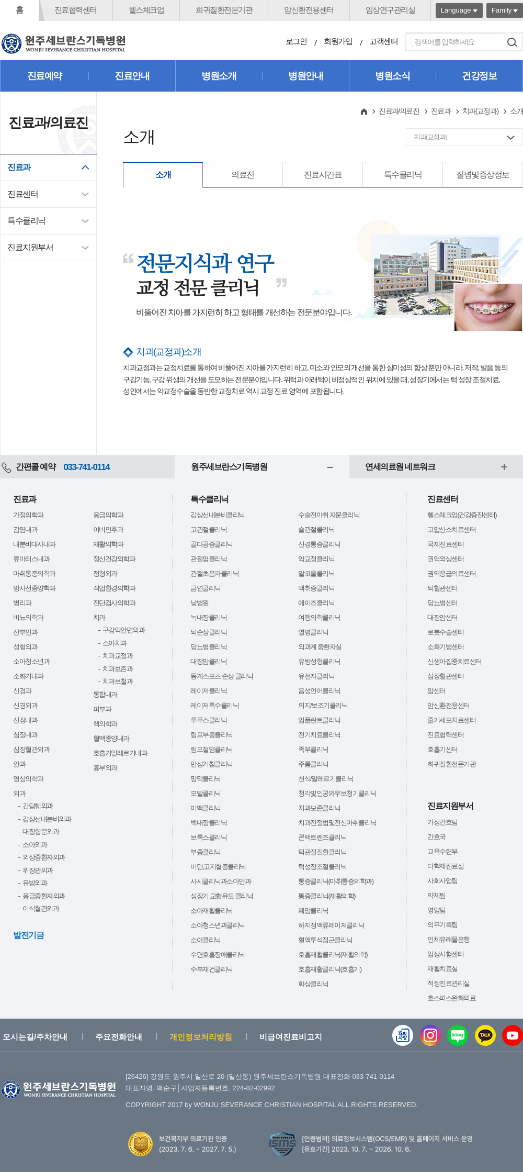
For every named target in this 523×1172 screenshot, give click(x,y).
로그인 (296, 41)
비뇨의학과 (28, 617)
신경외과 (25, 705)
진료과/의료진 (399, 111)
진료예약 (44, 76)
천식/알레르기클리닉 (326, 779)
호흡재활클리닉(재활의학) (332, 954)
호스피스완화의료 (451, 998)
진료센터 (22, 193)
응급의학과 (108, 515)
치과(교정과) (480, 111)
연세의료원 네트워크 (400, 466)
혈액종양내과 (111, 738)
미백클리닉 (205, 808)
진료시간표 (323, 174)
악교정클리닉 (316, 559)
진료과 (18, 167)
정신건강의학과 (114, 559)
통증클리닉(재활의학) (326, 896)
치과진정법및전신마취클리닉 (337, 823)
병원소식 (392, 76)
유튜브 (512, 1035)
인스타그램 (430, 1035)
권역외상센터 (445, 559)
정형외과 (105, 573)
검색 (512, 42)
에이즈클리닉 (316, 603)
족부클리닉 (313, 749)
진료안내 (132, 76)
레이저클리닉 (208, 691)
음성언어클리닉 (319, 691)
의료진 (242, 174)
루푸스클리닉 (208, 720)
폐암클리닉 (313, 910)
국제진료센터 (445, 544)
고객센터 (383, 41)
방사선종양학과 (34, 588)
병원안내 (305, 76)
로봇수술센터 (445, 632)
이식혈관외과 (40, 908)
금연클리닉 (205, 588)
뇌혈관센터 (442, 588)
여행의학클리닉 (319, 617)
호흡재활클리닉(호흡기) (329, 969)
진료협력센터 (75, 9)
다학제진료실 (445, 866)
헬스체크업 (146, 9)
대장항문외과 (40, 831)
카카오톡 (485, 1035)
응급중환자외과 (43, 896)
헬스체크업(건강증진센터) (461, 515)
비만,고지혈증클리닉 (218, 866)
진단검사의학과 (114, 603)
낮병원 (199, 603)
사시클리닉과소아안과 (220, 881)
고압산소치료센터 (451, 529)
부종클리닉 (205, 852)
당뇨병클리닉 (208, 647)
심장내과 (25, 735)
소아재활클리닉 (211, 910)
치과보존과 (118, 669)
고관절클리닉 (208, 529)
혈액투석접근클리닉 (325, 940)
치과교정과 (118, 656)
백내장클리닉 (208, 823)
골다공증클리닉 (211, 544)
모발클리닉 (205, 793)
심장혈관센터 (445, 676)
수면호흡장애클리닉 (217, 954)
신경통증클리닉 (319, 544)
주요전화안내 (118, 1036)
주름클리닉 (313, 764)
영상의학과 (28, 779)
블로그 (457, 1035)
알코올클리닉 (316, 573)
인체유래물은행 (448, 939)
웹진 (402, 1035)
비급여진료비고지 (290, 1036)
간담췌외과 (37, 806)
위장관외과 (37, 870)
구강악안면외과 (124, 630)
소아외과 (34, 845)
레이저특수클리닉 (214, 705)
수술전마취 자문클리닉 (328, 515)
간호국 (436, 837)
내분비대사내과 (34, 544)
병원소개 (218, 76)
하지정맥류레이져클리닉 (331, 925)
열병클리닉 (313, 632)
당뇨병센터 (442, 603)
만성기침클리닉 (211, 764)
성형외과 (25, 647)
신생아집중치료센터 (454, 661)
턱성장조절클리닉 (322, 866)
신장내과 (25, 720)
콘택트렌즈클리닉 (322, 837)
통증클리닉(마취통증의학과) (335, 881)
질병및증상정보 (482, 174)
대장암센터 (442, 617)
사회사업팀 (442, 881)
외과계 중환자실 (320, 647)
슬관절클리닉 (316, 529)
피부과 (102, 709)
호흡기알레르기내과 (120, 753)
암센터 (436, 691)
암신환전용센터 (309, 9)
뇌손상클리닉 (208, 632)
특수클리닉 (26, 220)
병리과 (22, 603)
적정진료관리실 (448, 983)
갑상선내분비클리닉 (217, 515)
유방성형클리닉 (319, 661)
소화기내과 (28, 676)
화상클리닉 (313, 984)
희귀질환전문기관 (224, 9)
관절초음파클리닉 (214, 573)
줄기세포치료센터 (451, 720)
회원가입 (338, 41)
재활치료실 (442, 969)
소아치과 (115, 643)
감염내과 (25, 529)
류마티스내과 (31, 559)
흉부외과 (105, 768)
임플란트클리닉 (319, 720)
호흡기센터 (442, 749)
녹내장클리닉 (208, 617)
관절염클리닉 (208, 559)
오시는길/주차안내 (35, 1036)
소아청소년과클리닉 (217, 925)
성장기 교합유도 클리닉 (221, 896)
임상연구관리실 (390, 9)
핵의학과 (105, 724)
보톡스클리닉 (208, 837)
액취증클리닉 (316, 588)
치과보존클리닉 (319, 808)
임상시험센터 (445, 954)
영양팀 (436, 910)
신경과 (22, 691)
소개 (162, 174)
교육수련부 (442, 851)
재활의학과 (108, 544)
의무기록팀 (442, 925)
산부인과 (25, 632)
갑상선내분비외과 (46, 819)
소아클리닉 (205, 940)
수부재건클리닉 (211, 969)
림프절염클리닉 (211, 749)
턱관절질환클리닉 (322, 852)
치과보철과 (118, 681)
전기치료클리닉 (319, 735)
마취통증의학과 (34, 573)
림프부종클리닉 (211, 735)
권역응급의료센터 (451, 573)
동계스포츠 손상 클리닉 (221, 676)
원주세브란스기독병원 (229, 466)
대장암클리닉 (208, 661)
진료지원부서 (30, 247)
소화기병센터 (445, 647)
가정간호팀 (442, 822)
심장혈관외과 (31, 749)
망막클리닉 (205, 779)
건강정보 (479, 76)
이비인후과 (108, 529)
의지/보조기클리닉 (322, 705)
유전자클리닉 (316, 676)
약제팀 (436, 895)
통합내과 (105, 694)
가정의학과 (28, 515)
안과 (19, 764)
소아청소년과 (31, 661)
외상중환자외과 (43, 857)
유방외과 (34, 883)
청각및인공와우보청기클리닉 (337, 793)
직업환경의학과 (114, 588)
